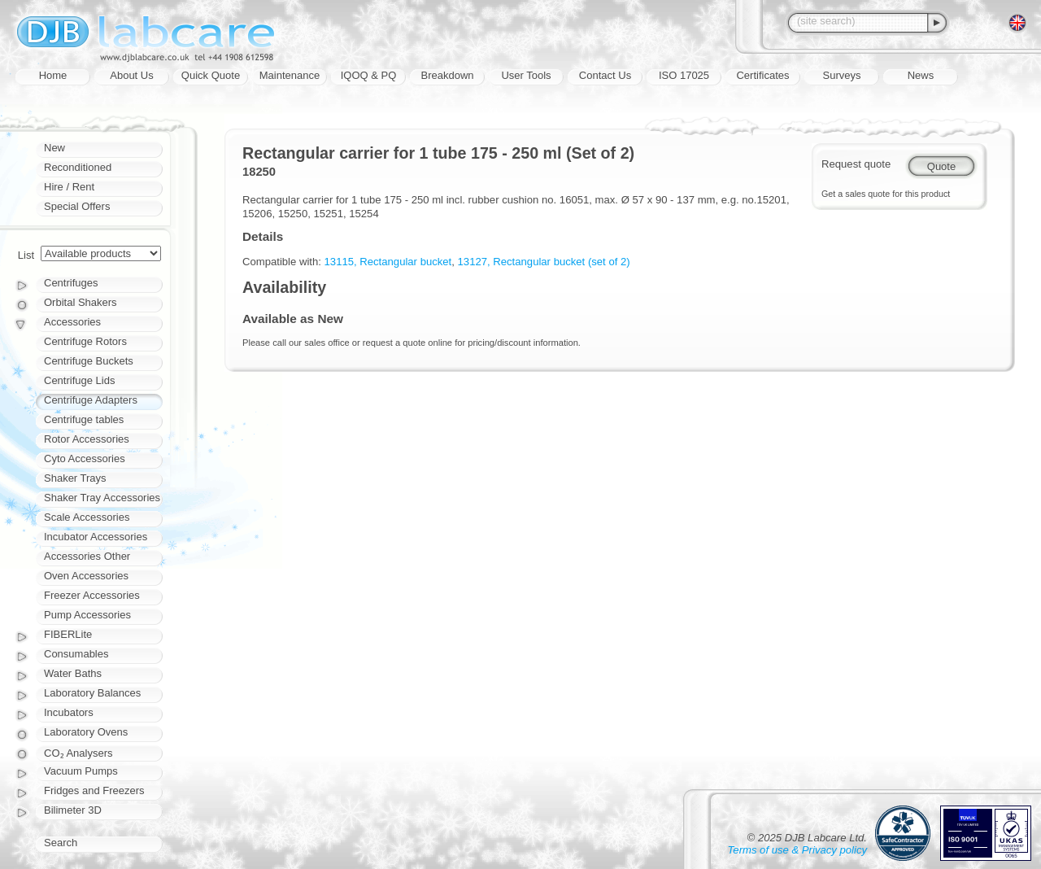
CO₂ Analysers (78, 753)
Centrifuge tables (84, 419)
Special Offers (77, 206)
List (26, 255)
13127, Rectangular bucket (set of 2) (544, 261)
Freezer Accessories (92, 595)
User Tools (526, 75)
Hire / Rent (69, 187)
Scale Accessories (87, 517)
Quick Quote (210, 75)
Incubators (69, 712)
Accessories (72, 322)
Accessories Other (87, 556)
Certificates (762, 75)
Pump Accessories (87, 615)
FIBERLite (68, 634)
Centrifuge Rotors (85, 341)
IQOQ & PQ (369, 75)
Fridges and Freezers (94, 790)
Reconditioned (77, 167)
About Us (131, 75)
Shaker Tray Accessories (102, 497)
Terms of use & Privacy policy (797, 850)
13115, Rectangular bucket (388, 261)
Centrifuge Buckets (88, 361)
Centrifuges (71, 283)
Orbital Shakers (80, 302)
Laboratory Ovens (86, 732)
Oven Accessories (86, 576)
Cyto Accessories (84, 458)
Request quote (856, 164)
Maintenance (289, 75)
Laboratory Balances (92, 693)
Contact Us (605, 75)
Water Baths (73, 673)
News (921, 75)
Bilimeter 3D (73, 810)
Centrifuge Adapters (90, 400)
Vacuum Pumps (81, 771)
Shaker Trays (75, 478)
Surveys (842, 75)
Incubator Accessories (95, 537)
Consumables (76, 654)
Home (53, 75)
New (54, 148)
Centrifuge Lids (79, 380)
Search (60, 842)
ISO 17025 (684, 75)
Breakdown (446, 75)
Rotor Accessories (86, 439)
